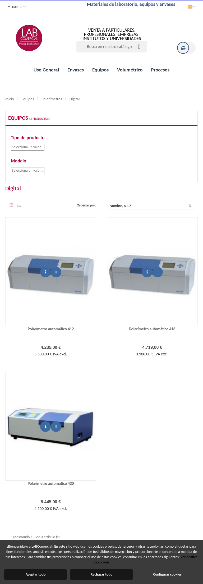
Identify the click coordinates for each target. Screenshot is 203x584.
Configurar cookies (167, 574)
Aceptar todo (36, 574)
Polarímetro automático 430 (51, 483)
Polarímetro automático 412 (51, 329)
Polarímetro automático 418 (152, 329)
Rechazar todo (102, 574)
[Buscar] (111, 46)
